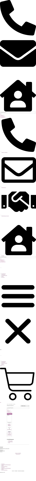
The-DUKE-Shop (3, 273)
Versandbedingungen (4, 275)
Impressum (2, 467)
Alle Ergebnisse (3, 261)
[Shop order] (25, 406)
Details (9, 431)
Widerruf (2, 465)
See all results (9, 412)
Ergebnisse (2, 115)
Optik (9, 442)
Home (7, 404)
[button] (18, 314)
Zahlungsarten (3, 274)
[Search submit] (0, 114)
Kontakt (2, 276)
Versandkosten (9, 429)
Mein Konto (2, 277)
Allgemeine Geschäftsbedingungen (6, 468)
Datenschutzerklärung (4, 466)
